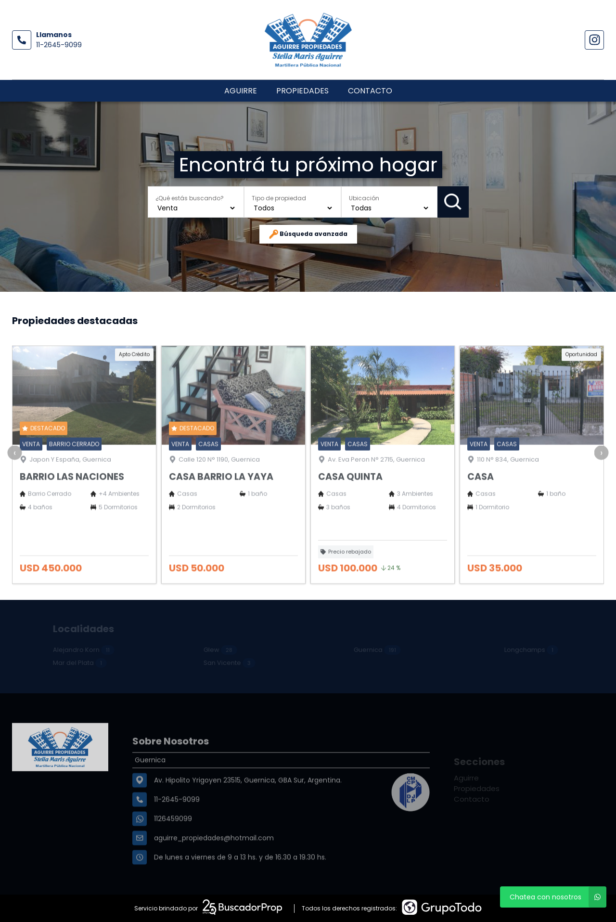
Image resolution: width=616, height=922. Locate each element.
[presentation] (14, 473)
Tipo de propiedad (279, 198)
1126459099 (173, 844)
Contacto (370, 90)
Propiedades (302, 90)
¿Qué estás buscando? (189, 198)
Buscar (453, 202)
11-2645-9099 (59, 45)
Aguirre (240, 90)
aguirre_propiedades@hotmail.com (214, 864)
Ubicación (364, 198)
